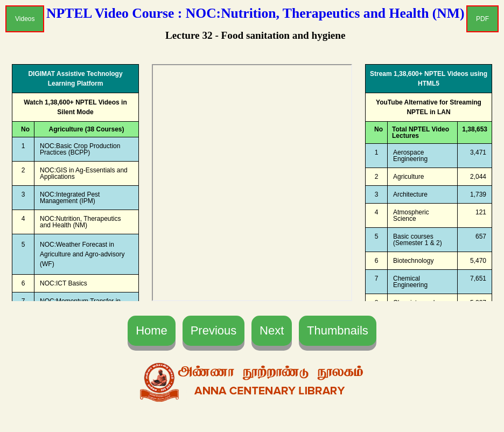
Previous (214, 330)
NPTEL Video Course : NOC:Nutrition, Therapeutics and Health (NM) (255, 13)
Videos (24, 19)
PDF (482, 19)
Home (151, 330)
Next (272, 330)
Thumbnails (337, 330)
